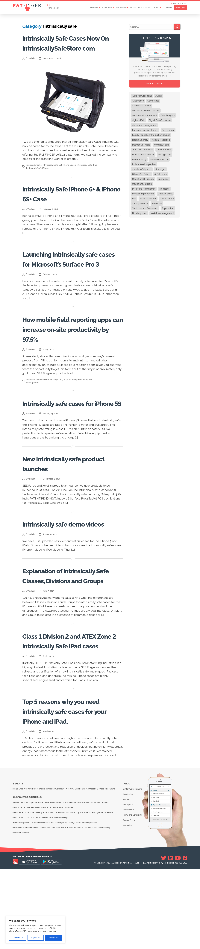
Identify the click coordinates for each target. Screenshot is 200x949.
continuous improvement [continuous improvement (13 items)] (144, 115)
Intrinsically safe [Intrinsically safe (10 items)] (161, 144)
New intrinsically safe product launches (63, 513)
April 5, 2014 (49, 389)
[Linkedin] (170, 938)
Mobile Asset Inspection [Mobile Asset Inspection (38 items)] (144, 164)
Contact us (128, 904)
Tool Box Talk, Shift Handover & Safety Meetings (49, 902)
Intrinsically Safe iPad (87, 184)
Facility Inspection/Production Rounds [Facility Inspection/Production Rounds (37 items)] (151, 135)
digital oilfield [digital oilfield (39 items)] (138, 120)
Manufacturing (109, 910)
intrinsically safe (34, 184)
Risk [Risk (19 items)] (134, 198)
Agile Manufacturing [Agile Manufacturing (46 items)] (142, 96)
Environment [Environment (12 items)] (168, 130)
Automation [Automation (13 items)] (138, 100)
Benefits (94, 8)
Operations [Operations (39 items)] (163, 179)
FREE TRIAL (180, 8)
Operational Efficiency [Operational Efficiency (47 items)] (143, 179)
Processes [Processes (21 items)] (164, 189)
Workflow (74, 876)
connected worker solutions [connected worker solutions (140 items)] (146, 110)
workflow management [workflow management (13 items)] (162, 213)
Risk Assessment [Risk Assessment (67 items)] (148, 198)
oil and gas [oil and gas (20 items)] (160, 169)
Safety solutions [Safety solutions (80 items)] (140, 203)
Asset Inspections (93, 906)
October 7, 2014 (50, 304)
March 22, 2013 (50, 820)
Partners (127, 884)
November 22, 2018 (52, 78)
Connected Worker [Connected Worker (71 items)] (141, 105)
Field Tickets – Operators (54, 895)
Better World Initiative (133, 876)
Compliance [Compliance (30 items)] (153, 100)
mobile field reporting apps (56, 419)
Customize (18, 938)
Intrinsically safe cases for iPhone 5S (72, 447)
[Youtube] (178, 938)
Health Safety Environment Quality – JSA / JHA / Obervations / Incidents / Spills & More (50, 898)
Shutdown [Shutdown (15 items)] (157, 203)
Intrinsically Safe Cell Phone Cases (60, 184)
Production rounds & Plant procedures (69, 910)
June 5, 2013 (49, 660)
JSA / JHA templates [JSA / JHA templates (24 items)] (142, 149)
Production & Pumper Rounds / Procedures (31, 910)
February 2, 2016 (51, 228)
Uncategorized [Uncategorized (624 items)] (139, 213)
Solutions (107, 8)
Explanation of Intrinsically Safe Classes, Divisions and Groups (71, 640)
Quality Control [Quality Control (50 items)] (165, 193)
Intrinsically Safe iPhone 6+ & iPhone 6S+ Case (69, 213)
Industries (121, 8)
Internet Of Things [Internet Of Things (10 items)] (141, 144)
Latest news (144, 8)
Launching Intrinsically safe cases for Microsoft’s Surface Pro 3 (70, 283)
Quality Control (76, 906)
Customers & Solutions (27, 887)
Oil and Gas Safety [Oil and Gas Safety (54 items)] (141, 174)
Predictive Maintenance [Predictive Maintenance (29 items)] (143, 189)
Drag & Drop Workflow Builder (25, 876)
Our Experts (129, 888)
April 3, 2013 (49, 735)
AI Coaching (18, 880)
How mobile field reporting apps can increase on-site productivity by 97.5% (63, 363)
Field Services (94, 910)
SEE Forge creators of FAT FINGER (125, 943)
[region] (35, 930)
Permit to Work (19, 902)
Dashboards (86, 876)
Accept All (53, 938)
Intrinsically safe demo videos (66, 578)
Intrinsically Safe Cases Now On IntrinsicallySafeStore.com (69, 52)
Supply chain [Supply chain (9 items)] (168, 208)
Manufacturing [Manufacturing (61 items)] (139, 159)
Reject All (35, 938)
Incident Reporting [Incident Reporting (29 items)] (160, 140)
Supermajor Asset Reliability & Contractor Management (55, 891)
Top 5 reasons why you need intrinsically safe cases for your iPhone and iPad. (72, 795)
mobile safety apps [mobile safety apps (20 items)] (141, 169)
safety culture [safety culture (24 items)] (167, 198)
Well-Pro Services (20, 891)
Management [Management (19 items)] (164, 154)
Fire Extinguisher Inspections (102, 898)
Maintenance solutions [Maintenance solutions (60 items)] (143, 154)
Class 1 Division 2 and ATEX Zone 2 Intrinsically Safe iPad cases (70, 715)
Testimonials (107, 891)
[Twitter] (163, 938)
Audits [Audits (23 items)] (158, 96)
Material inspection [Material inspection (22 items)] (159, 159)
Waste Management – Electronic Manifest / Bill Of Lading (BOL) (39, 906)
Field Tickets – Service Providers (26, 895)
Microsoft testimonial (90, 891)
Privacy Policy (129, 900)
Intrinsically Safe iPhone (37, 188)
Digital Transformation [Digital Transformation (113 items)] (160, 120)
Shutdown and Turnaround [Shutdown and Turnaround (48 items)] (145, 208)
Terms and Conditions (133, 896)
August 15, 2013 (50, 593)
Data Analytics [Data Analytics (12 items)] (167, 115)
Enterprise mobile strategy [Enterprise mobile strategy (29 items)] (145, 130)
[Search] (177, 27)
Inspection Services (21, 914)
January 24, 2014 (51, 463)
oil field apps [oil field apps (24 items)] (160, 174)
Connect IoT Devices (103, 876)
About (155, 8)
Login (169, 8)
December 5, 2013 (52, 528)
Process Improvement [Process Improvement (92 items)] (143, 193)
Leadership (128, 880)
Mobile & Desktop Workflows (54, 876)
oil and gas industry (79, 419)
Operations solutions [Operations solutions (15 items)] (142, 184)
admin (32, 78)
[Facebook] (185, 938)
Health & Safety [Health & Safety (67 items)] (140, 140)
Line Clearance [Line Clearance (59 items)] (164, 149)
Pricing (133, 8)
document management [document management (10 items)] (144, 125)
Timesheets (73, 895)
